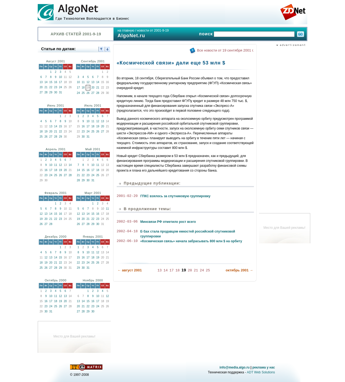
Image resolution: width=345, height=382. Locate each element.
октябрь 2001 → (239, 270)
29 (50, 92)
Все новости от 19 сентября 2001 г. (225, 50)
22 (50, 87)
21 (45, 87)
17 (60, 82)
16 (55, 82)
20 (41, 87)
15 (50, 82)
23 (55, 87)
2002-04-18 (127, 231)
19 (45, 131)
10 (60, 77)
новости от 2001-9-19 (153, 30)
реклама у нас (263, 367)
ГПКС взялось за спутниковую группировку (175, 196)
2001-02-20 (127, 196)
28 (45, 92)
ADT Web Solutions (261, 372)
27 (41, 92)
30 (55, 92)
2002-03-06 (127, 221)
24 (60, 87)
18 (83, 87)
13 (41, 82)
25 (83, 92)
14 (45, 82)
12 (88, 82)
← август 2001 (130, 270)
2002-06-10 (127, 241)
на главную (126, 30)
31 (60, 92)
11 (83, 82)
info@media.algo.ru (234, 367)
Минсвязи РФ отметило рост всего (168, 222)
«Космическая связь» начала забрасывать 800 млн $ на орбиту (191, 241)
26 (88, 92)
